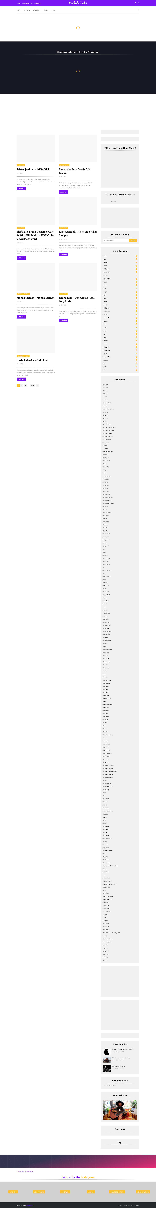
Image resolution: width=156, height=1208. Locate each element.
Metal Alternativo (107, 704)
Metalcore (106, 710)
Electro (105, 555)
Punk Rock (106, 789)
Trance (105, 914)
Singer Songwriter (108, 850)
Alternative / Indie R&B (109, 427)
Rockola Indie (29, 1205)
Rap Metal (106, 798)
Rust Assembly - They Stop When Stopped (78, 233)
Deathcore (106, 537)
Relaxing (105, 814)
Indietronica (106, 661)
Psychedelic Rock (108, 777)
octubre (120, 275)
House (105, 643)
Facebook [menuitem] (27, 10)
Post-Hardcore (107, 753)
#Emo (91, 1192)
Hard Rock (106, 628)
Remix (105, 817)
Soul (104, 875)
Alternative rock (107, 436)
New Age (105, 713)
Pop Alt (105, 728)
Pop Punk (105, 731)
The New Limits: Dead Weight (121, 1058)
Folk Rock (106, 585)
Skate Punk (106, 859)
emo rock (106, 951)
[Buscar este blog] (116, 240)
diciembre (120, 269)
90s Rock (105, 393)
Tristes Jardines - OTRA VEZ (33, 169)
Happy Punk (106, 622)
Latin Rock (106, 692)
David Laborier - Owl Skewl (33, 360)
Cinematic (106, 491)
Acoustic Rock (107, 403)
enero (120, 266)
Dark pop (105, 530)
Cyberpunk (106, 515)
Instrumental (106, 668)
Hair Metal (106, 619)
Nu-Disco (105, 719)
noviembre (120, 272)
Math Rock (106, 695)
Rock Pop (106, 832)
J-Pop (105, 671)
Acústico (105, 406)
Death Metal (106, 534)
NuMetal (105, 722)
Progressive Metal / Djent (110, 771)
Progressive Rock (108, 774)
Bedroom (106, 454)
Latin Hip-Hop (107, 680)
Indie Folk (106, 652)
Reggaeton (106, 808)
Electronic (106, 561)
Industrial (105, 664)
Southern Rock (107, 881)
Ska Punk (105, 856)
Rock (104, 823)
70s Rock (105, 387)
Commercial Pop (107, 497)
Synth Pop (106, 902)
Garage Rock (106, 594)
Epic (104, 573)
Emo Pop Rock (107, 570)
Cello (104, 473)
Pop (104, 725)
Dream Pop (106, 546)
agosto (120, 282)
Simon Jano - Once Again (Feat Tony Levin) (77, 299)
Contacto (37, 3)
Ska (104, 853)
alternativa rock (107, 939)
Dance (105, 518)
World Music (106, 929)
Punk (104, 780)
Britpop (105, 470)
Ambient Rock (107, 439)
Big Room (106, 457)
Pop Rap (105, 738)
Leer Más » (21, 188)
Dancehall (106, 524)
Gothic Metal (106, 613)
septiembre (120, 279)
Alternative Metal (107, 433)
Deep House (106, 540)
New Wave (106, 716)
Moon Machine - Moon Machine (35, 297)
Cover (105, 509)
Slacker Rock (106, 862)
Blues (104, 463)
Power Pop (106, 762)
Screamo (105, 844)
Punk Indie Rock (107, 786)
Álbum (105, 960)
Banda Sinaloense (108, 451)
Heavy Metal (106, 634)
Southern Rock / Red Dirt (109, 884)
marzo (120, 259)
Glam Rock (106, 601)
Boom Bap (106, 467)
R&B (104, 792)
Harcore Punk (107, 625)
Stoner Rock (106, 887)
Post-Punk (106, 759)
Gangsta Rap (106, 591)
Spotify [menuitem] (53, 10)
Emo (104, 567)
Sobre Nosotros (27, 3)
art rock (105, 945)
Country (105, 506)
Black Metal (106, 460)
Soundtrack (106, 878)
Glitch (104, 604)
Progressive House (108, 765)
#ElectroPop (117, 1192)
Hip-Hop (105, 637)
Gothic (105, 610)
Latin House (106, 683)
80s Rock (105, 390)
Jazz (104, 674)
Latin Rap (105, 689)
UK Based (106, 923)
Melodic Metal (107, 698)
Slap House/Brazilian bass (110, 865)
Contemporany (107, 500)
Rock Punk (106, 835)
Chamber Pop (107, 476)
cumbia (105, 948)
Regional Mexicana (108, 811)
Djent (104, 543)
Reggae (105, 805)
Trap (104, 917)
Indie (104, 646)
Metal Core (106, 707)
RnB (104, 820)
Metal (104, 701)
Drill (104, 549)
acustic (105, 936)
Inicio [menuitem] (18, 10)
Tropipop (105, 920)
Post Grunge (106, 744)
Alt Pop (105, 421)
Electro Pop (106, 558)
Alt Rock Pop (106, 424)
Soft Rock (106, 872)
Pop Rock (106, 741)
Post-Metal (106, 756)
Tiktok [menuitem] (45, 10)
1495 (32, 385)
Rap (104, 795)
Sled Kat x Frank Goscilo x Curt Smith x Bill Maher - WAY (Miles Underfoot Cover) (35, 235)
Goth (104, 607)
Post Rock (106, 747)
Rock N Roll (106, 829)
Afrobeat (105, 412)
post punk (106, 954)
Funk (104, 588)
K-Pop (105, 677)
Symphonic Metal (108, 896)
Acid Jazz (105, 396)
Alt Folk (105, 418)
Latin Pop (106, 686)
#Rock (13, 1192)
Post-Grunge (106, 750)
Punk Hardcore (107, 783)
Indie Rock (106, 658)
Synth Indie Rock (107, 899)
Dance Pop (106, 521)
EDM (104, 552)
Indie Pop (105, 655)
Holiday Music (107, 640)
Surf (104, 890)
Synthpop (106, 905)
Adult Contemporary (108, 409)
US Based (106, 926)
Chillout (105, 482)
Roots (105, 841)
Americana (106, 442)
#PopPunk (39, 1192)
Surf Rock (106, 893)
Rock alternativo (107, 838)
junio (120, 288)
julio (120, 285)
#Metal (65, 1192)
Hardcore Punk (107, 631)
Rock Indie (106, 826)
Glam (104, 597)
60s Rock (105, 384)
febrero (120, 262)
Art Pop (105, 445)
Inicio (18, 3)
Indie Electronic (107, 649)
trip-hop (105, 957)
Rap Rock (105, 802)
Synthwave (106, 908)
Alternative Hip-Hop (108, 430)
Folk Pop (105, 582)
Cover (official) (107, 512)
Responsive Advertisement (25, 1171)
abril (120, 256)
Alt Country (106, 415)
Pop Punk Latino (107, 735)
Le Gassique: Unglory (118, 1066)
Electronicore (107, 564)
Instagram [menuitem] (36, 10)
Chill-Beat (106, 479)
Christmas (106, 488)
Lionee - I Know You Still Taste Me (122, 1049)
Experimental (107, 576)
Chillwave (106, 485)
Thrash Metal (106, 911)
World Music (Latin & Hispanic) (111, 932)
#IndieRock (143, 1192)
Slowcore (106, 869)
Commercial (106, 494)
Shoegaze (106, 847)
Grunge (105, 616)
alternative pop (107, 942)
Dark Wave (106, 527)
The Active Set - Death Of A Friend (75, 171)
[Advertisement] (78, 112)
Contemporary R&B (108, 503)
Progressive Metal (108, 768)
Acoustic (105, 400)
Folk (104, 579)
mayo (120, 292)
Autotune (105, 448)
